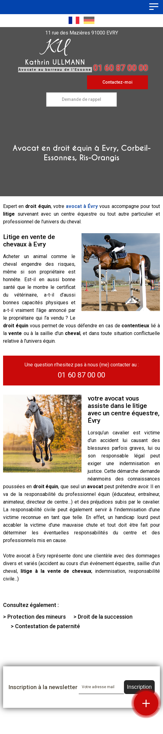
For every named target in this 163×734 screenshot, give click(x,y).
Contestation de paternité (47, 626)
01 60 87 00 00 (120, 68)
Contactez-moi (117, 82)
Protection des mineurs (36, 616)
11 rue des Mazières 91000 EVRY (81, 33)
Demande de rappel (81, 99)
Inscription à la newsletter (43, 687)
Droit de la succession (105, 616)
